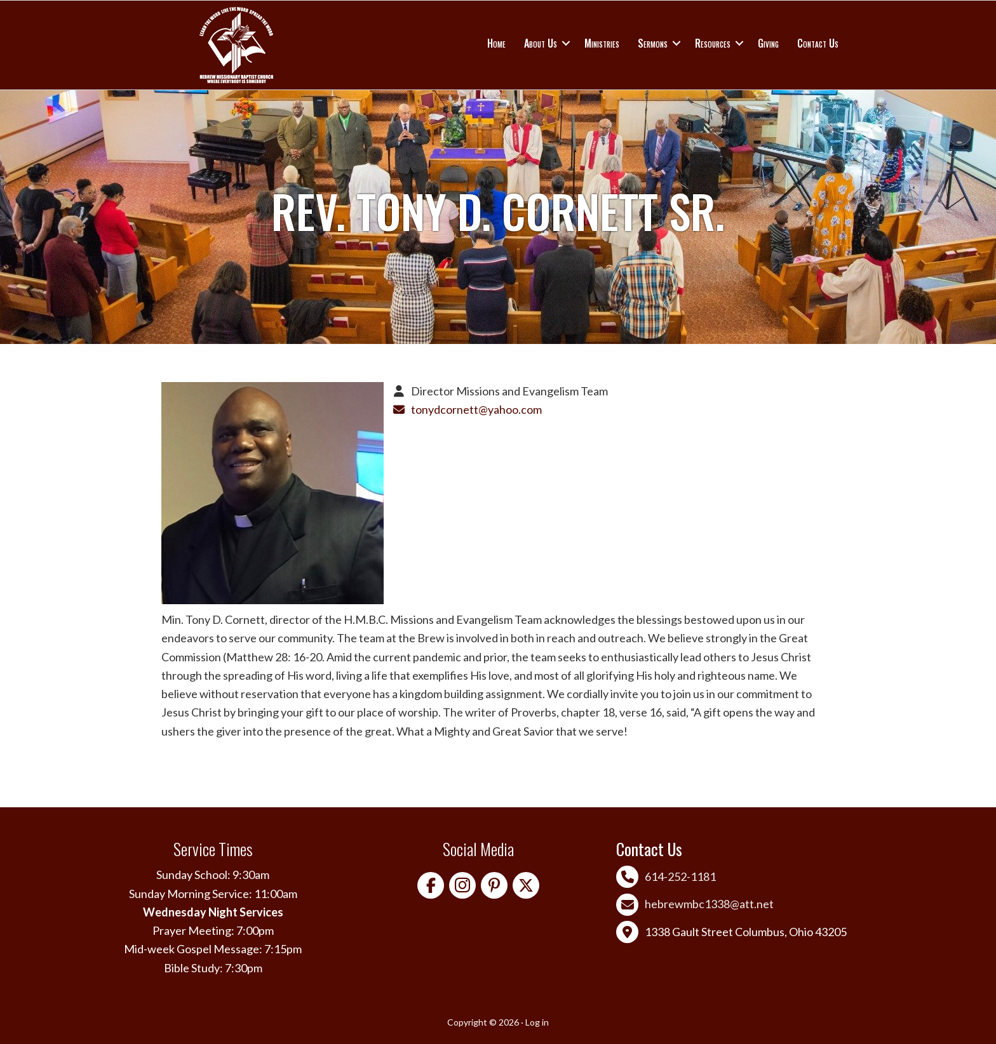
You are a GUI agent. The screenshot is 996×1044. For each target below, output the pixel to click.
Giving (768, 43)
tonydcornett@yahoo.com (476, 409)
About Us (540, 43)
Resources (712, 43)
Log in (537, 1022)
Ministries (601, 43)
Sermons (653, 43)
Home (496, 43)
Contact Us (817, 43)
